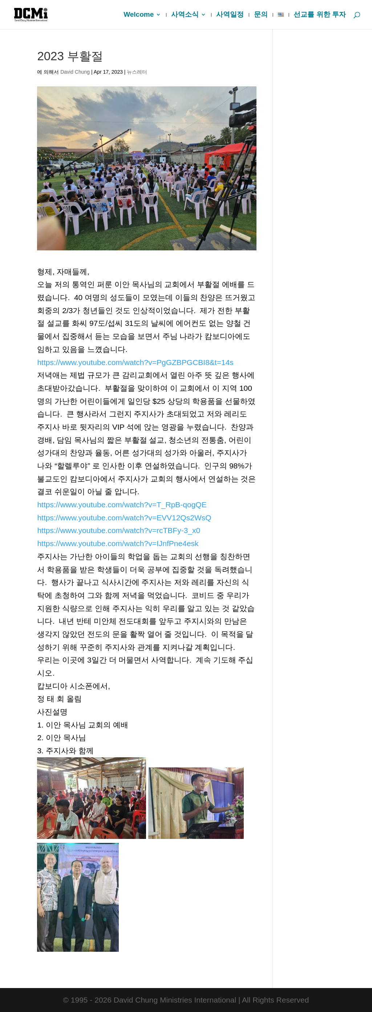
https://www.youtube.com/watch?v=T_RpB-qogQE (121, 504)
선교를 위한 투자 (320, 15)
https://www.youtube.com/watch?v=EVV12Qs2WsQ (124, 517)
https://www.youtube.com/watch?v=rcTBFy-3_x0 (118, 530)
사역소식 (185, 15)
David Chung (75, 72)
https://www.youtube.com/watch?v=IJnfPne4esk (117, 543)
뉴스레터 (137, 72)
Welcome (139, 15)
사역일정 (230, 15)
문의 (261, 15)
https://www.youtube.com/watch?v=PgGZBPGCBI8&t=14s (135, 362)
